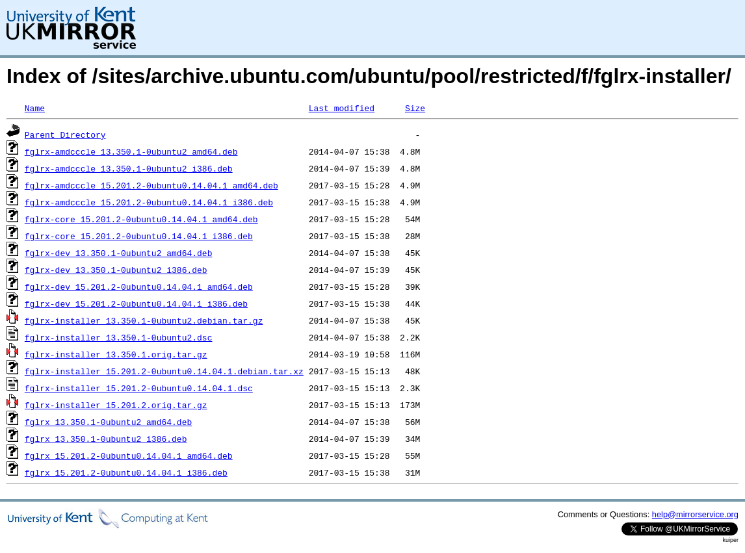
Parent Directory (65, 134)
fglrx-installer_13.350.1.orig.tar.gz (116, 354)
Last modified (341, 108)
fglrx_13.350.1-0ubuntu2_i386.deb (106, 438)
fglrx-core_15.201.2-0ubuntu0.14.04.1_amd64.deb (141, 219)
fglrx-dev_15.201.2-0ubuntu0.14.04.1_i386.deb (136, 303)
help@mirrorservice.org (695, 514)
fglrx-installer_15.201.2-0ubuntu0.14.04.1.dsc (139, 388)
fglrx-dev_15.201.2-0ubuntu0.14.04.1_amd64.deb (139, 286)
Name (35, 108)
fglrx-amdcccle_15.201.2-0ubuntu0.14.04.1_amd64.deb (151, 185)
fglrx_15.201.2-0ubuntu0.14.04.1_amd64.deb (129, 455)
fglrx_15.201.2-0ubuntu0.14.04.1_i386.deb (126, 472)
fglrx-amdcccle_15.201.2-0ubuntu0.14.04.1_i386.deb (149, 202)
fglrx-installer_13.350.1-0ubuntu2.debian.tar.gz (144, 320)
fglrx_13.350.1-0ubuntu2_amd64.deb (108, 422)
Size (415, 108)
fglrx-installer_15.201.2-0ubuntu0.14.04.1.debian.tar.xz (164, 371)
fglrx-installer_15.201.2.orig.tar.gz (116, 405)
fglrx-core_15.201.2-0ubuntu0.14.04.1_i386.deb (139, 236)
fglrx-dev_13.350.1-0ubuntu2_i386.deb (116, 270)
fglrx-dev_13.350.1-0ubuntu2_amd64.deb (119, 253)
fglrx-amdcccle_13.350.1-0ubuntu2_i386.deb (129, 168)
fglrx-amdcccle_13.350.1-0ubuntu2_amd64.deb (131, 151)
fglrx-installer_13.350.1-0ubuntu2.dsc (119, 337)
